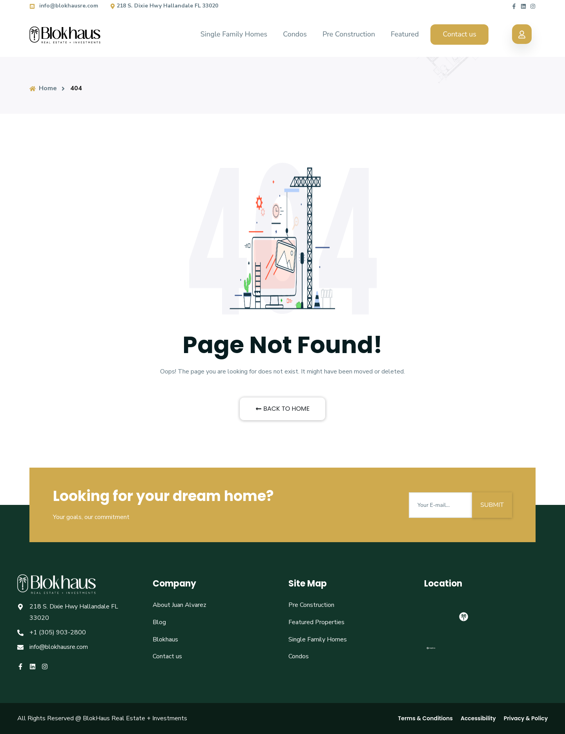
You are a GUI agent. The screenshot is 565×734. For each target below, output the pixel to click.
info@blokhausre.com (63, 5)
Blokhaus (165, 639)
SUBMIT (492, 505)
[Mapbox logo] (431, 651)
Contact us (459, 34)
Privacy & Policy (526, 718)
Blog (159, 622)
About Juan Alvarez (179, 605)
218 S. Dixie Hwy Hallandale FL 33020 (164, 5)
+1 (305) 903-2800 (57, 632)
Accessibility (478, 718)
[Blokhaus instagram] (533, 5)
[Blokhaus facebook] (514, 5)
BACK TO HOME (282, 408)
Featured (405, 34)
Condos (295, 34)
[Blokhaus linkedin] (523, 5)
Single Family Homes (233, 34)
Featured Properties (316, 622)
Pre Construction (349, 34)
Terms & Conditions (425, 718)
